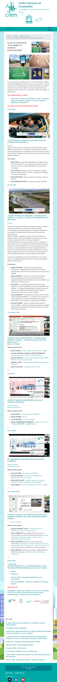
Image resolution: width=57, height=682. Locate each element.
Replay (9, 146)
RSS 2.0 (21, 673)
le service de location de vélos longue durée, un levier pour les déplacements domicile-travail (29, 537)
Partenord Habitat (28, 419)
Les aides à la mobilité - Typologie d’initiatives (30, 660)
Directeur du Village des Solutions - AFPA (34, 485)
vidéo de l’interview (41, 545)
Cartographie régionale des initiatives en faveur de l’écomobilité (27, 591)
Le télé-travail (21, 648)
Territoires (15, 36)
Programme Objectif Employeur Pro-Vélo (27, 641)
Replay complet (12, 405)
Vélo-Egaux (23, 628)
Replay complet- (12, 342)
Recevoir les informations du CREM (28, 668)
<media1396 (11, 564)
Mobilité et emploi (24, 36)
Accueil (9, 36)
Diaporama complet (13, 344)
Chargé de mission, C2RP (31, 367)
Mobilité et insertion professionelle (26, 651)
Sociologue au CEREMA (30, 473)
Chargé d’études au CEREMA (30, 414)
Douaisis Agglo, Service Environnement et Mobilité (26, 355)
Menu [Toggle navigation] (10, 29)
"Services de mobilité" (32, 594)
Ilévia (24, 417)
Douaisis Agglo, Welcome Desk (31, 351)
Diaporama (14, 574)
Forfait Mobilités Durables (25, 645)
